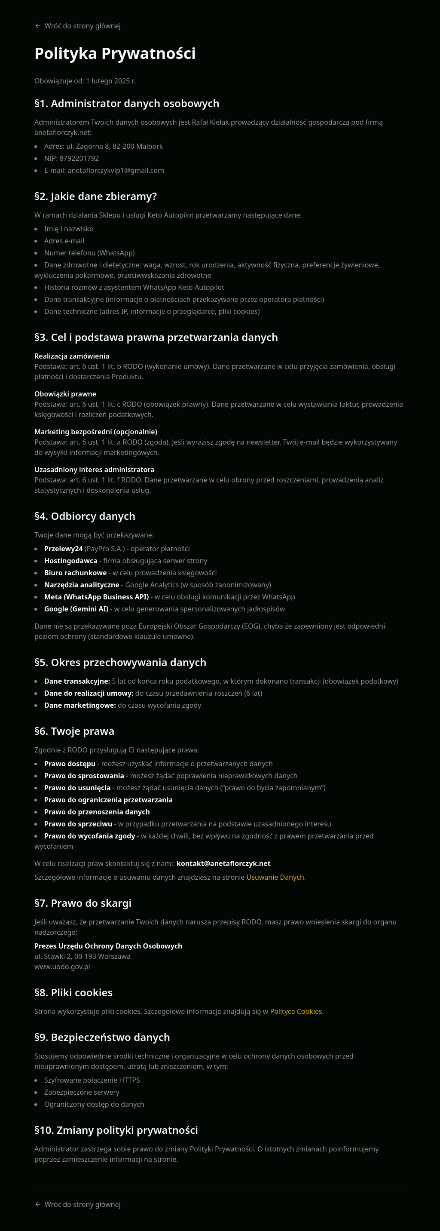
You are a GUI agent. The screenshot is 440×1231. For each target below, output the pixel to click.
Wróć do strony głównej (77, 26)
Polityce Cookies (296, 1011)
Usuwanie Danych (275, 877)
